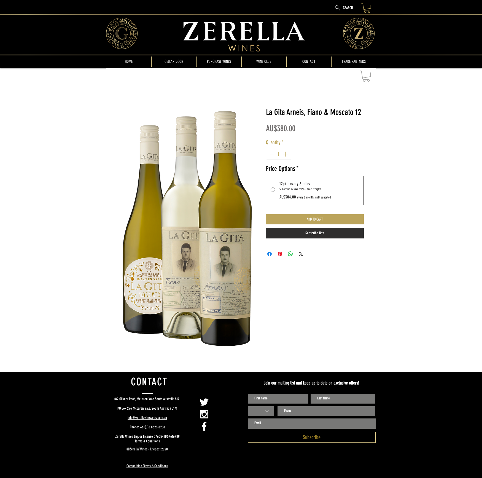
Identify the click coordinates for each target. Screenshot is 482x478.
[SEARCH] (343, 8)
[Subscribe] (312, 437)
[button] (366, 76)
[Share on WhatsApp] (290, 254)
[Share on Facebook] (269, 254)
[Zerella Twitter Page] (204, 402)
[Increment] (285, 154)
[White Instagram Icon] (204, 414)
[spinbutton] (278, 154)
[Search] (370, 34)
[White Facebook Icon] (204, 426)
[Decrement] (271, 154)
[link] (367, 8)
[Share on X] (301, 254)
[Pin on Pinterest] (280, 254)
